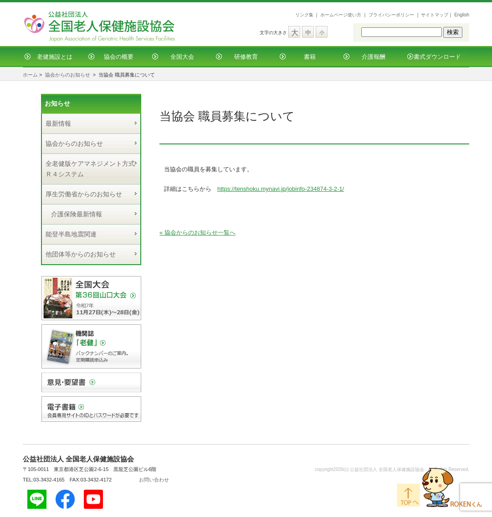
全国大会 (182, 56)
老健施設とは (54, 56)
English (461, 14)
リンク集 (304, 14)
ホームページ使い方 (340, 14)
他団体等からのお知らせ (81, 254)
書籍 (310, 56)
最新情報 (58, 123)
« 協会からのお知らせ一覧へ (197, 232)
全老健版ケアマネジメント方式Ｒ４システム (90, 169)
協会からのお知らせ (67, 74)
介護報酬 (373, 56)
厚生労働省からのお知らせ (84, 194)
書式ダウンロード (437, 56)
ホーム (30, 74)
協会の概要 (118, 56)
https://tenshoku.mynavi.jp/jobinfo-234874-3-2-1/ (280, 188)
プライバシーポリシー (391, 14)
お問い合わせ (154, 479)
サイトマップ (434, 14)
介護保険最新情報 (76, 214)
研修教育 (246, 56)
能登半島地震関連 (71, 234)
